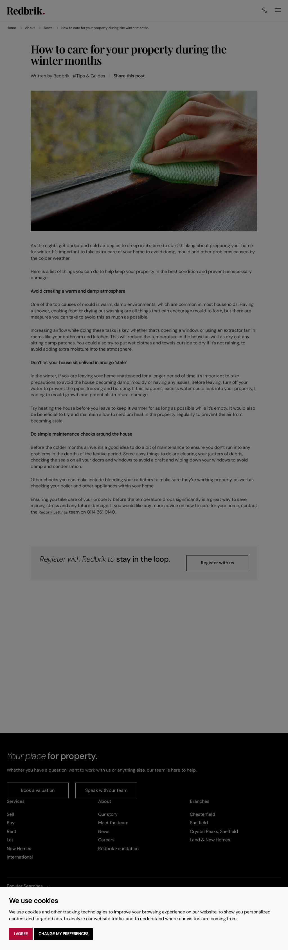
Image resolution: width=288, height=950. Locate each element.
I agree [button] (21, 933)
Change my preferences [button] (63, 933)
